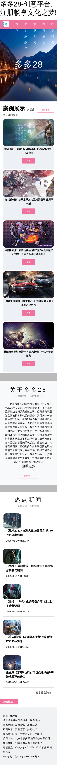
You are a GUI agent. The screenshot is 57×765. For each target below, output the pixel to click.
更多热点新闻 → (45, 692)
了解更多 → (28, 476)
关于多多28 (25, 36)
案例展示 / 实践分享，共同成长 (20, 729)
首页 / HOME (10, 715)
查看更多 (28, 466)
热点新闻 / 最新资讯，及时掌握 (20, 725)
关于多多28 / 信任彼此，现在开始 (21, 720)
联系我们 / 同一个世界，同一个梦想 (22, 734)
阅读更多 (45, 110)
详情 (28, 161)
